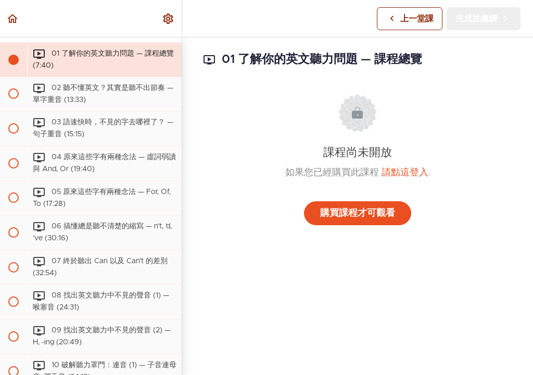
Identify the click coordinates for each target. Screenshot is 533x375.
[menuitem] (169, 18)
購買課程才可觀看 (357, 213)
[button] (13, 18)
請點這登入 (405, 172)
